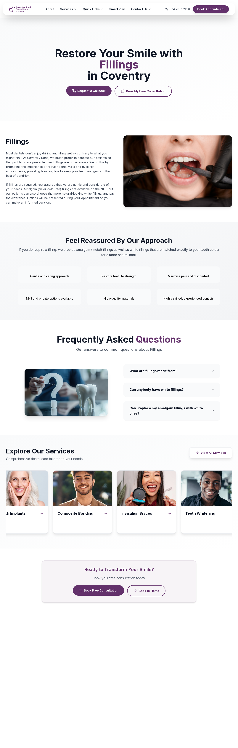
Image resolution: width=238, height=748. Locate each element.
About (49, 9)
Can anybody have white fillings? (171, 389)
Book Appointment (210, 9)
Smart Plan (117, 9)
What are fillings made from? (171, 371)
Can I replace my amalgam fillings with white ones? (171, 410)
